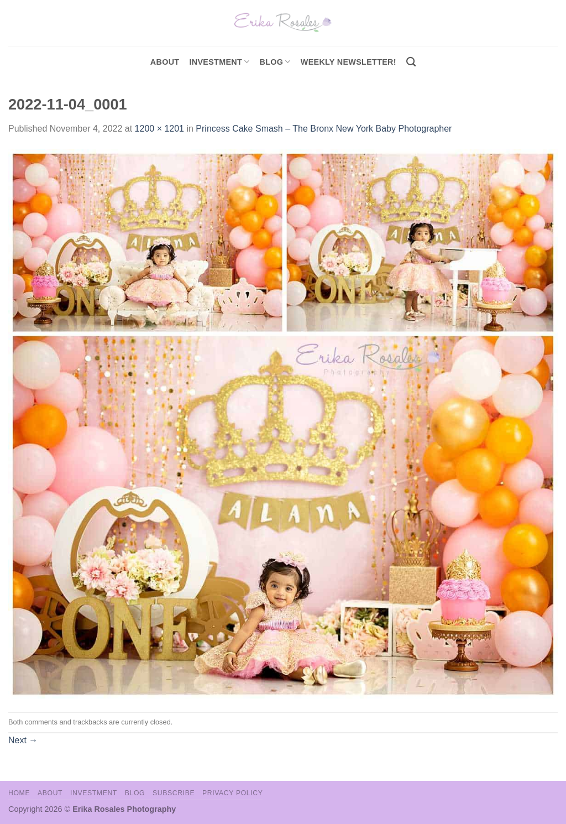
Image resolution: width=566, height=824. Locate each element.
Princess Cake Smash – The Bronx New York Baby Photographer (324, 128)
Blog (275, 61)
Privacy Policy (232, 793)
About (165, 62)
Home (19, 793)
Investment (93, 793)
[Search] (411, 62)
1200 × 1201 (159, 128)
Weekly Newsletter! (348, 62)
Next (23, 740)
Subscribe (174, 793)
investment (219, 61)
